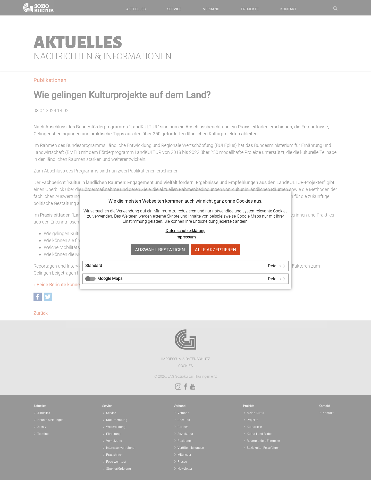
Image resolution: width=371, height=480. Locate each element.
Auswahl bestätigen (160, 249)
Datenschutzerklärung (186, 230)
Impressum (185, 237)
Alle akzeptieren (215, 249)
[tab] (185, 265)
